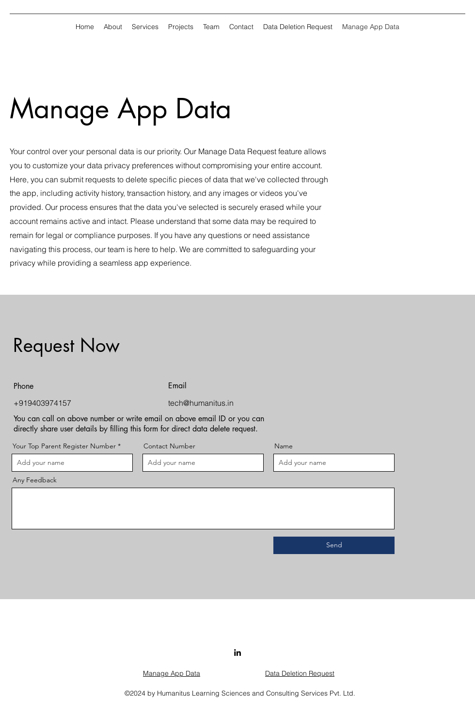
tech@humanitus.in (201, 403)
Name (283, 446)
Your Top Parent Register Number (64, 446)
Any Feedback (35, 480)
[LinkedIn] (237, 652)
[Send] (334, 545)
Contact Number (169, 446)
